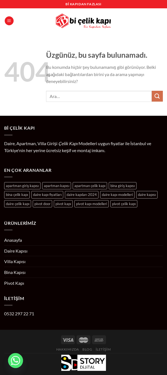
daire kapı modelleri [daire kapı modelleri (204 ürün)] (117, 194)
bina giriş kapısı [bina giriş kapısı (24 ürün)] (122, 185)
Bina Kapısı (15, 272)
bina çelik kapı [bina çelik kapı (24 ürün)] (17, 194)
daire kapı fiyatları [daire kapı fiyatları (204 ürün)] (47, 194)
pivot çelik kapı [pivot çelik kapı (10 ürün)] (124, 204)
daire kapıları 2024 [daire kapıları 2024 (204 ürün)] (82, 194)
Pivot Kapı (14, 283)
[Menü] (9, 21)
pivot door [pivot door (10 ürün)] (42, 204)
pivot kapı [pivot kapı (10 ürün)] (63, 204)
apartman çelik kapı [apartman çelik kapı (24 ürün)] (89, 185)
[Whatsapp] (15, 360)
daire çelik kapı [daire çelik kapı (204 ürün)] (17, 204)
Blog (87, 349)
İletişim (103, 349)
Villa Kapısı (15, 261)
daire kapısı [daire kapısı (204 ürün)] (147, 194)
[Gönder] (157, 96)
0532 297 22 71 (19, 313)
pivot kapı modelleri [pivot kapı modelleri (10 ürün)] (91, 204)
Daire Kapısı (15, 250)
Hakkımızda (67, 349)
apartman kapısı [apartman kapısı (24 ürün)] (56, 185)
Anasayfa (13, 240)
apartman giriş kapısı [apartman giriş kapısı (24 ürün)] (22, 185)
